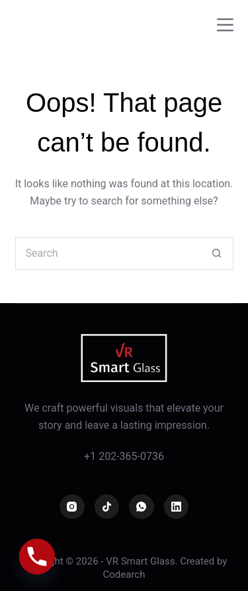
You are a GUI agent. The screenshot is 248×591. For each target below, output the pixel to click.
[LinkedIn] (176, 507)
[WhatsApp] (141, 507)
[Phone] (37, 556)
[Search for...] (107, 253)
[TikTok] (107, 507)
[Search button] (216, 253)
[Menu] (225, 25)
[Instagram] (72, 507)
